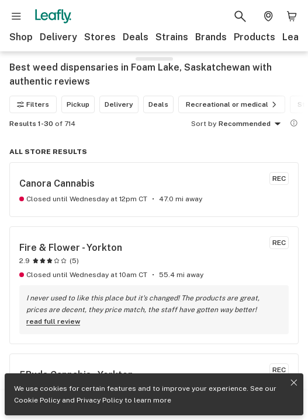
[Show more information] (294, 123)
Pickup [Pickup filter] (78, 104)
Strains (171, 37)
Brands (211, 37)
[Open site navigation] (16, 16)
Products (254, 37)
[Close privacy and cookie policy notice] (294, 382)
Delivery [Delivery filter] (119, 104)
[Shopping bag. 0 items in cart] (292, 16)
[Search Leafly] (240, 16)
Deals (135, 37)
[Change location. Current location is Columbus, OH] (268, 16)
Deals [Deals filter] (158, 104)
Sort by (203, 124)
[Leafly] (53, 16)
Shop (21, 37)
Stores (100, 37)
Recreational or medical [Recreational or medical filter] (233, 104)
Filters (33, 104)
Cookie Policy (37, 400)
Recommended (252, 124)
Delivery (58, 37)
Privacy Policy (100, 400)
